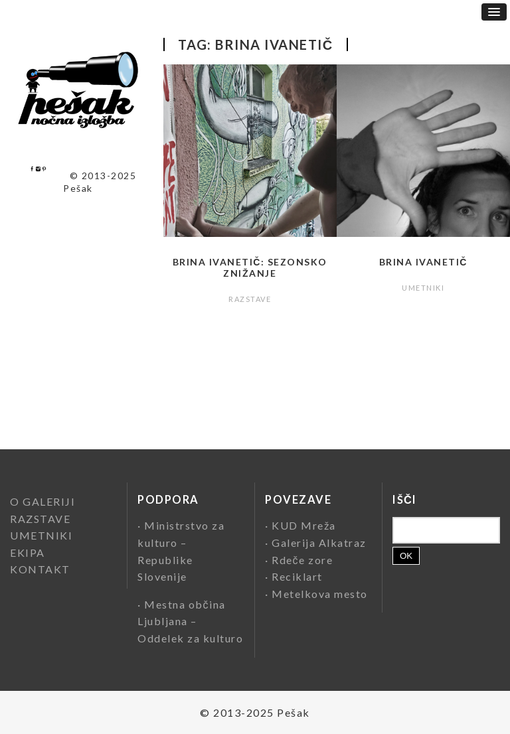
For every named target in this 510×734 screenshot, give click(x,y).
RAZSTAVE (249, 299)
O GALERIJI (42, 501)
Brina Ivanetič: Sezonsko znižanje (250, 267)
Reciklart (297, 576)
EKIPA (27, 552)
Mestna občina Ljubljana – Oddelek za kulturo (190, 621)
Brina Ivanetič (423, 261)
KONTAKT (40, 569)
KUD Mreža (304, 525)
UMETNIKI (423, 287)
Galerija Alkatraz (319, 542)
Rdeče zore (302, 559)
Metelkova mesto (320, 593)
